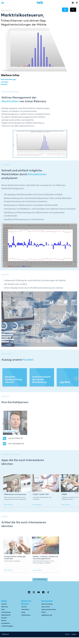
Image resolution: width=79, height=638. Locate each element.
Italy (3, 610)
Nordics (4, 618)
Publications (25, 616)
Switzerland (5, 624)
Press (23, 613)
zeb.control (46, 607)
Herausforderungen (10, 79)
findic (44, 613)
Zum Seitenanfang (40, 580)
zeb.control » (6, 10)
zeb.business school (49, 610)
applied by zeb (47, 615)
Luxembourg (5, 613)
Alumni (24, 607)
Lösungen (5, 82)
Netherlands (5, 615)
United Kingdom (7, 627)
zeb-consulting (47, 605)
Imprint (74, 635)
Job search (25, 610)
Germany (4, 607)
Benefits (4, 84)
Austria (4, 605)
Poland (3, 621)
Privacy (67, 635)
